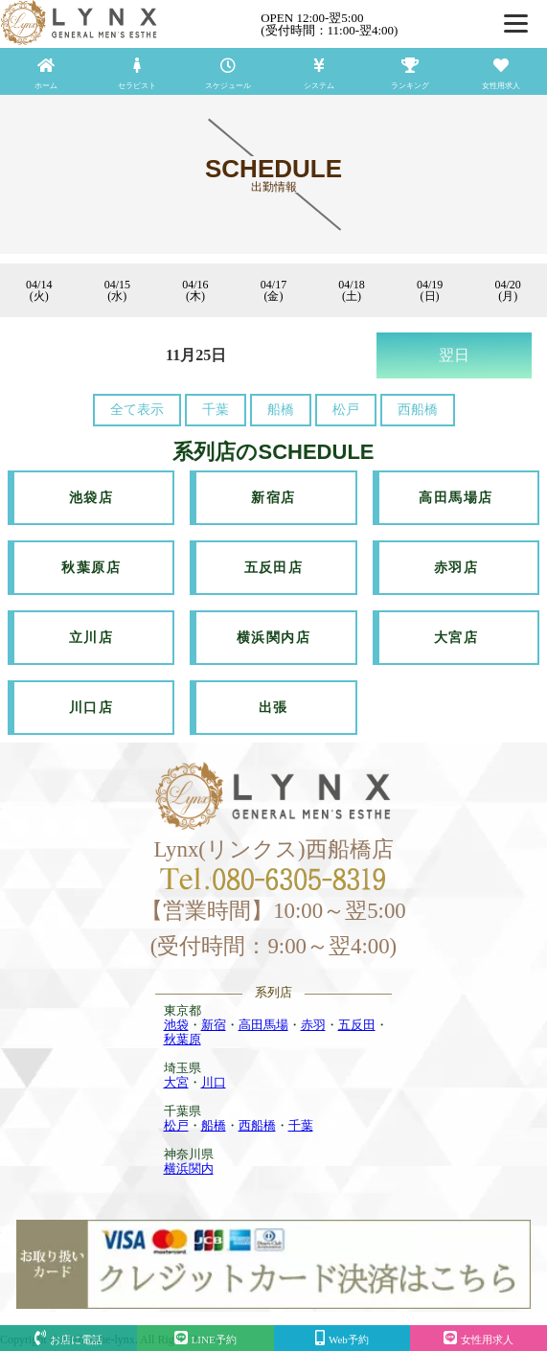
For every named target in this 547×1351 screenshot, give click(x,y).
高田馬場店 (455, 498)
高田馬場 (263, 1025)
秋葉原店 (91, 568)
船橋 (280, 409)
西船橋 (418, 409)
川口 (213, 1082)
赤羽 (313, 1025)
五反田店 (274, 568)
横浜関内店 (273, 637)
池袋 (176, 1025)
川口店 (91, 707)
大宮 (176, 1082)
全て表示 (137, 409)
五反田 (357, 1025)
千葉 (215, 409)
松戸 (345, 409)
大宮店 (456, 637)
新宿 (213, 1025)
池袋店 (91, 498)
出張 (273, 707)
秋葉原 (182, 1039)
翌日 (454, 355)
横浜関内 (189, 1168)
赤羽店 (456, 568)
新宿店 (273, 498)
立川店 (91, 637)
